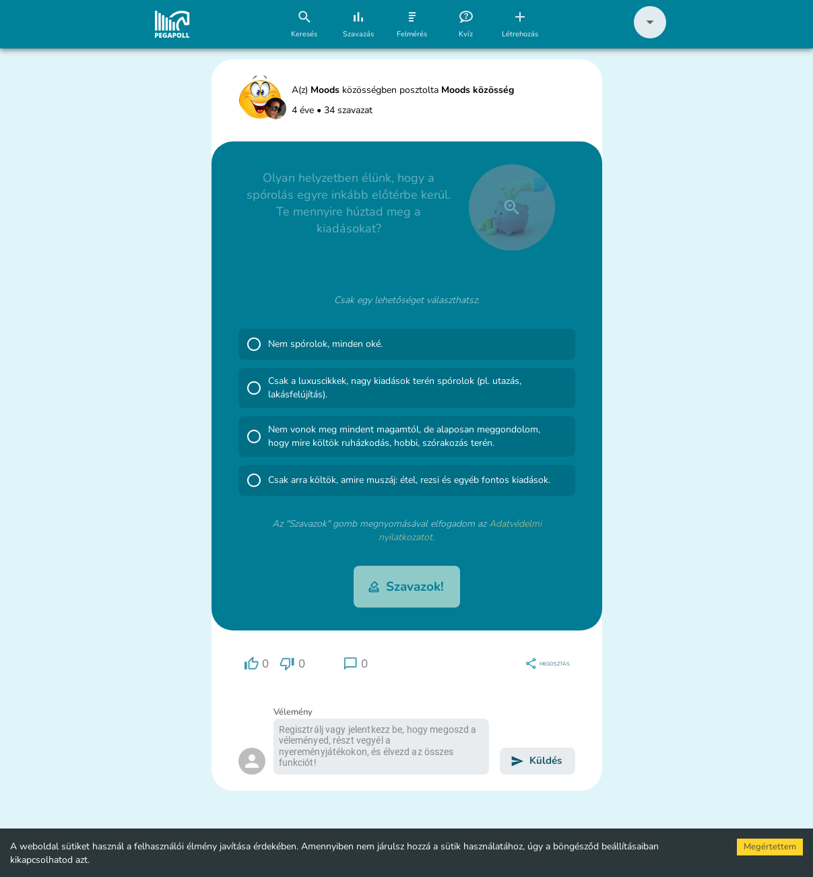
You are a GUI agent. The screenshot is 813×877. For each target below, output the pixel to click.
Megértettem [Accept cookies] (770, 847)
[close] (512, 207)
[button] (650, 35)
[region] (256, 664)
